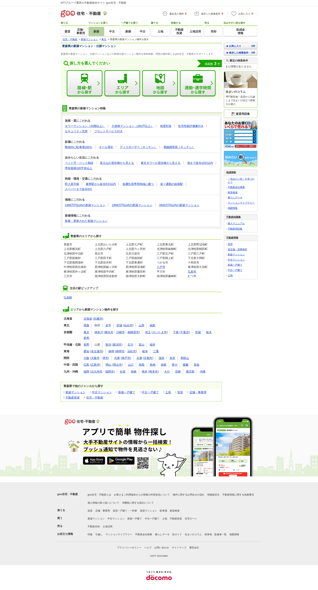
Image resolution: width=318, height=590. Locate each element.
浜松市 (131, 351)
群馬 (86, 338)
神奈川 (99, 332)
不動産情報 (232, 237)
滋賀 (161, 358)
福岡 (86, 371)
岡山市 (117, 364)
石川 (130, 344)
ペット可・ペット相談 (79, 162)
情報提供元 (213, 494)
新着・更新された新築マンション (86, 220)
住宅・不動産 (94, 397)
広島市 (95, 364)
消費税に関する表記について (138, 502)
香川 (174, 364)
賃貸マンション (148, 510)
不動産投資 (73, 397)
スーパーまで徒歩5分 (78, 189)
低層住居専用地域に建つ (138, 184)
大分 (167, 371)
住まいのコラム (193, 534)
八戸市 (161, 267)
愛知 (86, 351)
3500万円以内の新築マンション (179, 205)
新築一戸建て (126, 392)
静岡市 (120, 351)
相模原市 (133, 332)
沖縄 (202, 371)
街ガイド (177, 534)
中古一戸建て (150, 392)
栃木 (209, 332)
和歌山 (184, 358)
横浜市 (109, 332)
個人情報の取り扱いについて (103, 502)
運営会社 (194, 547)
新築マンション (75, 392)
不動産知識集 (233, 217)
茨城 (198, 332)
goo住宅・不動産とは (99, 494)
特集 (90, 534)
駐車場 (163, 510)
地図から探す (160, 83)
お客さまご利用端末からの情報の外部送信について (142, 494)
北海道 (88, 318)
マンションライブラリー (241, 202)
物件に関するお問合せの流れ (188, 494)
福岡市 (109, 371)
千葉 (176, 332)
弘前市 (192, 271)
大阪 (86, 358)
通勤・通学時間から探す (198, 83)
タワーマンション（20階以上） (85, 126)
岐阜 (145, 351)
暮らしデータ (235, 197)
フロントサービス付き (108, 131)
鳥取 (142, 364)
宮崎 (178, 371)
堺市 (105, 358)
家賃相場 (232, 192)
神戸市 (126, 358)
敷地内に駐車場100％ (78, 147)
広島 (86, 364)
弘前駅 (68, 297)
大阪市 (95, 358)
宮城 (119, 325)
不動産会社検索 (236, 187)
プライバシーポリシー (129, 547)
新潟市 (117, 344)
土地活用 (107, 526)
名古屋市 (96, 351)
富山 (141, 344)
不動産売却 (94, 526)
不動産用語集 (235, 228)
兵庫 (117, 358)
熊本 (144, 371)
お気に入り (240, 46)
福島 (152, 325)
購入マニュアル (236, 223)
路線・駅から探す (84, 83)
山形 (141, 325)
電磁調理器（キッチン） (179, 147)
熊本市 (153, 371)
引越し (99, 534)
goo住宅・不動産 (67, 494)
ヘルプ (147, 547)
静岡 (111, 351)
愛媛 (185, 364)
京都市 (148, 358)
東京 (86, 332)
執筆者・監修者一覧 (216, 534)
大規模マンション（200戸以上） (132, 126)
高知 (196, 364)
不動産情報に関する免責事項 (238, 494)
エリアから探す (122, 83)
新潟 (108, 344)
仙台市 (128, 325)
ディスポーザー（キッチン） (138, 147)
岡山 (108, 364)
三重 (156, 351)
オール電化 (106, 147)
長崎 (133, 371)
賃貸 (180, 392)
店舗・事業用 (197, 392)
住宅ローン (191, 518)
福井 (152, 344)
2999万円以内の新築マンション (132, 205)
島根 (153, 364)
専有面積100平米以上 (78, 168)
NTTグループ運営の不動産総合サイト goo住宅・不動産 (93, 2)
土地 (168, 392)
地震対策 (165, 126)
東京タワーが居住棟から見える (160, 162)
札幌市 (98, 318)
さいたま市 (160, 332)
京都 (139, 358)
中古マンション (102, 392)
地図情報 (232, 208)
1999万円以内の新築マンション (85, 205)
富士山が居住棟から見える (117, 162)
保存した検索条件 (240, 53)
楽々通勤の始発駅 (171, 184)
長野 (86, 344)
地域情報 (231, 172)
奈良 (172, 358)
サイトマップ (179, 547)
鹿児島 (190, 371)
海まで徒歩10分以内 (200, 162)
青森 (86, 325)
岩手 (108, 325)
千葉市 (184, 332)
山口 (131, 364)
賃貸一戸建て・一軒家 (125, 510)
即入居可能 (72, 184)
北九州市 (96, 371)
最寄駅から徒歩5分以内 (101, 184)
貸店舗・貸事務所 (237, 249)
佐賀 (123, 371)
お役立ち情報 (65, 533)
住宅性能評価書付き (191, 126)
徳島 (164, 364)
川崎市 (120, 332)
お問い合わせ (161, 547)
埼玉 (148, 332)
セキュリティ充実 (76, 131)
